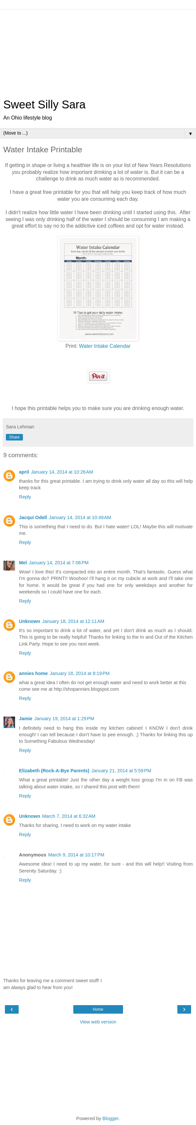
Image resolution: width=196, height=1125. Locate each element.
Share (14, 437)
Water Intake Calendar (105, 346)
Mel (23, 562)
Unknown (29, 621)
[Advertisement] (98, 51)
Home (98, 1009)
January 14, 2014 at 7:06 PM (59, 562)
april (24, 472)
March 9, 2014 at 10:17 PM (76, 854)
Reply (25, 496)
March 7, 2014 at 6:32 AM (69, 816)
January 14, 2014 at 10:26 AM (62, 472)
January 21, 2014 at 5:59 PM (121, 770)
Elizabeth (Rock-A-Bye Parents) (54, 770)
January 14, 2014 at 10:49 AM (80, 517)
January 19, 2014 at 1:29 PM (64, 718)
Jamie (25, 718)
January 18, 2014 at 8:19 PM (80, 673)
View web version (98, 1021)
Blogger (110, 1118)
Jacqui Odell (33, 517)
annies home (33, 673)
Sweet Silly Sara (44, 104)
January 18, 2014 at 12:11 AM (73, 621)
